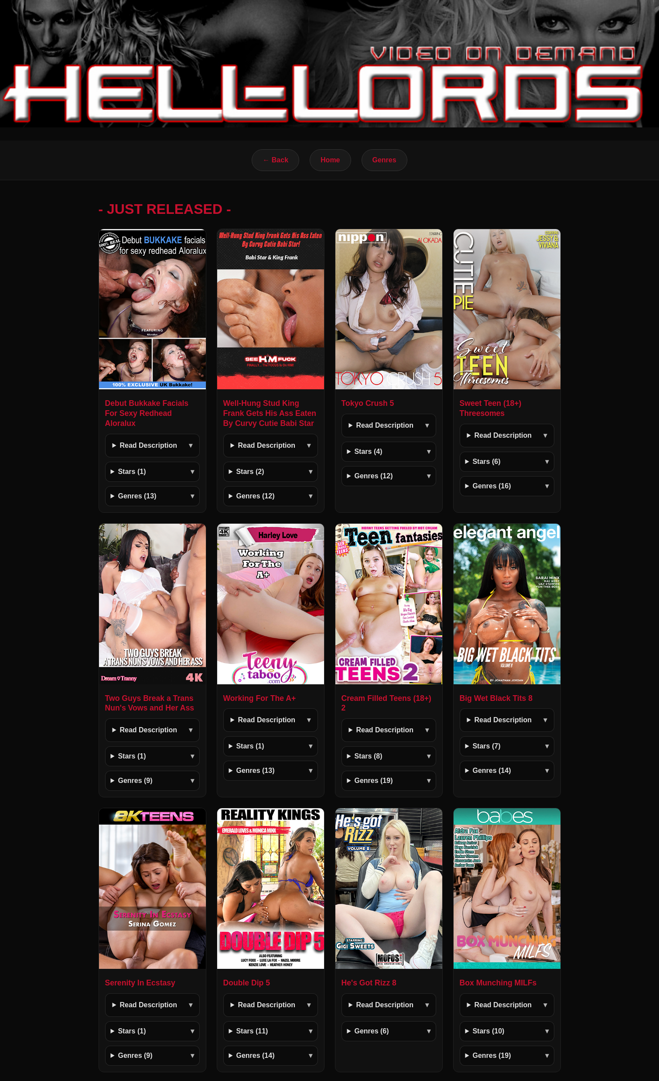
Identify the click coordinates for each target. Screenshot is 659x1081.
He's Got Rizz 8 (368, 982)
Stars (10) (488, 1031)
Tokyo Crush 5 (367, 403)
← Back (275, 160)
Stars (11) (252, 1031)
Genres (384, 160)
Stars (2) (250, 471)
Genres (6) (371, 1031)
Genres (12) (255, 496)
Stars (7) (486, 746)
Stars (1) (132, 471)
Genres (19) (373, 780)
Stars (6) (486, 461)
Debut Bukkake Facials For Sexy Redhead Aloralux (147, 413)
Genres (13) (137, 496)
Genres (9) (135, 780)
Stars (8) (368, 756)
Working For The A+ (259, 698)
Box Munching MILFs (498, 982)
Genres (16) (491, 486)
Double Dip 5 (246, 982)
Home (330, 160)
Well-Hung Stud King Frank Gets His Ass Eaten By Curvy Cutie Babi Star (270, 413)
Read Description (148, 445)
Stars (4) (368, 451)
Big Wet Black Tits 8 (496, 698)
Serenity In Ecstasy (140, 982)
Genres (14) (491, 770)
